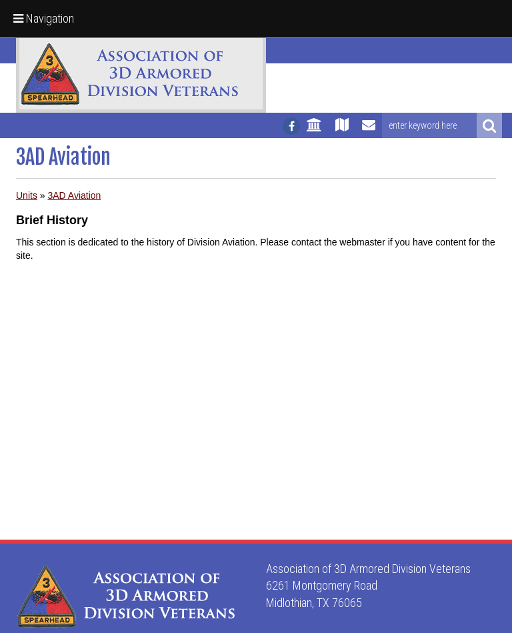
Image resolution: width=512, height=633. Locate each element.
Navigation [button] (43, 18)
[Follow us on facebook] (291, 126)
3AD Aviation (74, 195)
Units (26, 195)
